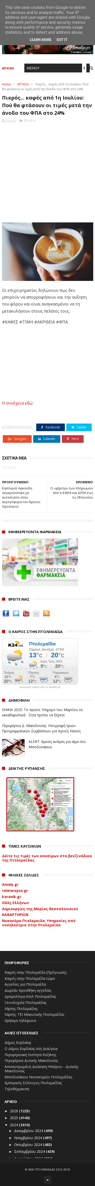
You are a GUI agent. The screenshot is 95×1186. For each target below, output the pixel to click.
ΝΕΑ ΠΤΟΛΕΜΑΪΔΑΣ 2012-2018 (49, 1169)
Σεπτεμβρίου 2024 (30, 1151)
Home (6, 84)
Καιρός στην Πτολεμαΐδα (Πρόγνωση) (36, 972)
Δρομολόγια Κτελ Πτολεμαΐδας (30, 996)
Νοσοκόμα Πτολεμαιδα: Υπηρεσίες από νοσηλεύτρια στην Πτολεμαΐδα (38, 922)
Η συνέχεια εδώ (17, 403)
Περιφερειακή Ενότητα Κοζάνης (30, 1054)
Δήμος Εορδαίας (18, 1042)
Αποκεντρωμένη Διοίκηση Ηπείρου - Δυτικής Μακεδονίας (41, 1068)
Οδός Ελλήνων (15, 902)
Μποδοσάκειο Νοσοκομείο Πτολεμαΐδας (38, 1077)
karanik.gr (11, 896)
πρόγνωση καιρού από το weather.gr (40, 687)
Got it (61, 40)
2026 (14, 1110)
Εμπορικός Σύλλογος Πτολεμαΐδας (33, 1082)
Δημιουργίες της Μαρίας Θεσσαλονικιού (40, 908)
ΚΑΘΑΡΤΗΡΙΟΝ (15, 914)
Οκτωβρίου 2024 (28, 1144)
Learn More (40, 40)
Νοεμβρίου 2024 (28, 1137)
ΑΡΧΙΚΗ (8, 68)
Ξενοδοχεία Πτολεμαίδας (25, 1002)
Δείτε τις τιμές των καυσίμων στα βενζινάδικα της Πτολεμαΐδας (47, 858)
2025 (14, 1117)
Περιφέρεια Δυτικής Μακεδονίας (31, 1060)
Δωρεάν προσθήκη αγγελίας (28, 990)
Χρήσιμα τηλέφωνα (20, 1020)
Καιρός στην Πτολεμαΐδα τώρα (30, 978)
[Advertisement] (47, 171)
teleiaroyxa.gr (15, 890)
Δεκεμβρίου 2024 (29, 1130)
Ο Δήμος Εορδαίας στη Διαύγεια (31, 1048)
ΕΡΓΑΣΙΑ (23, 84)
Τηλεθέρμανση (17, 1088)
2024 (14, 1124)
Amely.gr (10, 884)
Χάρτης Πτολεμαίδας (21, 1008)
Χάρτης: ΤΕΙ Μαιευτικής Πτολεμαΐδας (34, 1014)
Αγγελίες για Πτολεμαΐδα (25, 984)
